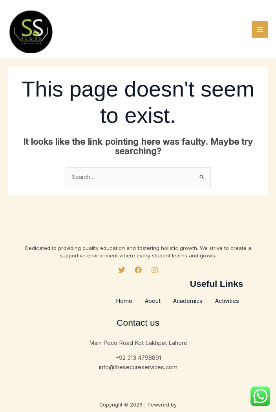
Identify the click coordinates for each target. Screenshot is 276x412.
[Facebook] (138, 269)
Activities (227, 300)
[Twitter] (121, 269)
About (153, 300)
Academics (188, 300)
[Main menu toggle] (260, 29)
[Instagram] (154, 269)
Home (124, 300)
